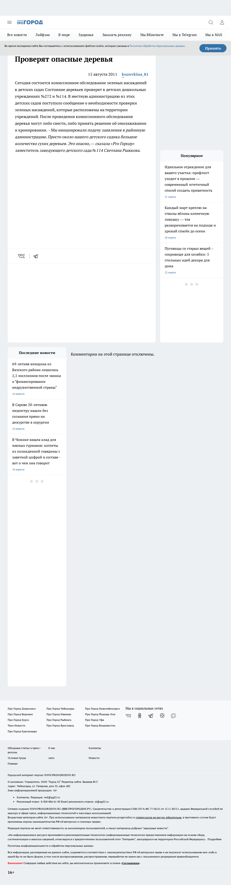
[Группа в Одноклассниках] (139, 715)
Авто (51, 758)
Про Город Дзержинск (22, 708)
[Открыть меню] (9, 22)
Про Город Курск (18, 720)
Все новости (17, 35)
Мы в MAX (213, 35)
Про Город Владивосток (100, 725)
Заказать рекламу (117, 35)
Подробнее (215, 839)
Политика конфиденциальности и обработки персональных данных (50, 845)
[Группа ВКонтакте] (128, 715)
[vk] (22, 256)
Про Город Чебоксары (60, 708)
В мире (64, 35)
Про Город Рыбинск (58, 720)
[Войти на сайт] (221, 22)
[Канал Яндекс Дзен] (162, 715)
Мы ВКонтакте (152, 35)
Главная (12, 763)
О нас (51, 748)
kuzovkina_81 (135, 74)
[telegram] (37, 256)
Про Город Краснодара (22, 731)
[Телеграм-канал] (151, 715)
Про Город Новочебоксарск (102, 708)
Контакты (95, 748)
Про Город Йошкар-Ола (100, 714)
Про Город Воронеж (20, 714)
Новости (94, 758)
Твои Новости (16, 725)
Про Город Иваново (58, 714)
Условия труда (17, 758)
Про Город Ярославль (60, 725)
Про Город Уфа (94, 720)
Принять (213, 48)
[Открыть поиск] (210, 22)
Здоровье (86, 35)
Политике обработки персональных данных (157, 46)
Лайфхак (42, 35)
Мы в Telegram (184, 35)
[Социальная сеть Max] (173, 715)
